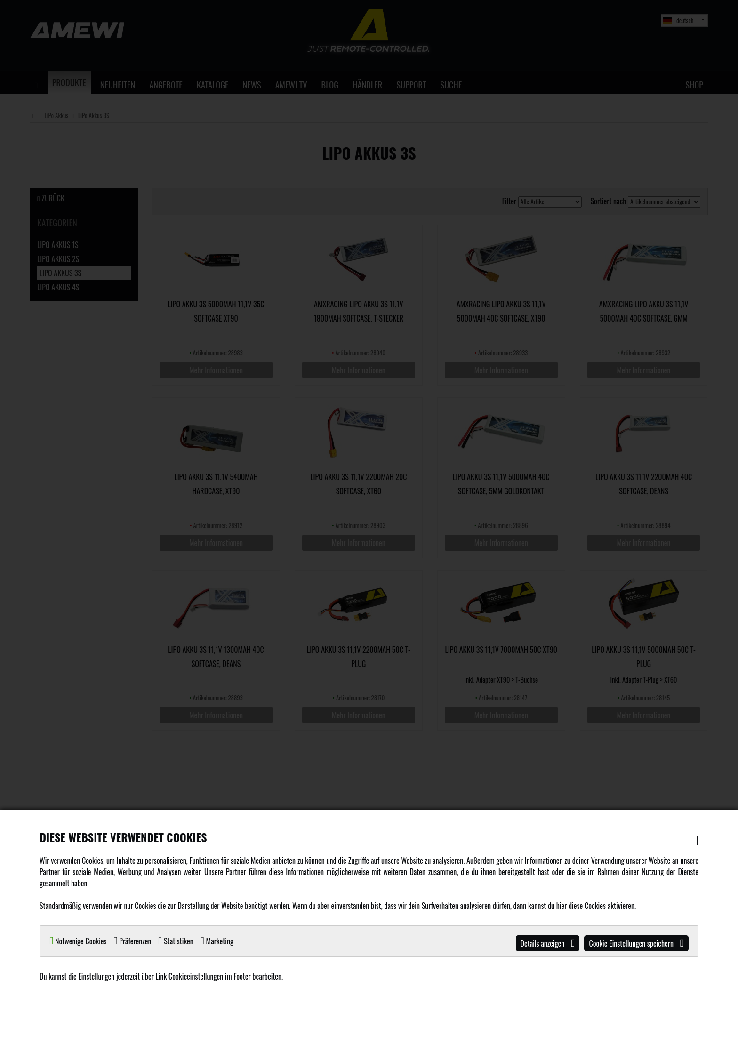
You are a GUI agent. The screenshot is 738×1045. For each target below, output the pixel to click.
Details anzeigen (548, 943)
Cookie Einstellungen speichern (636, 943)
